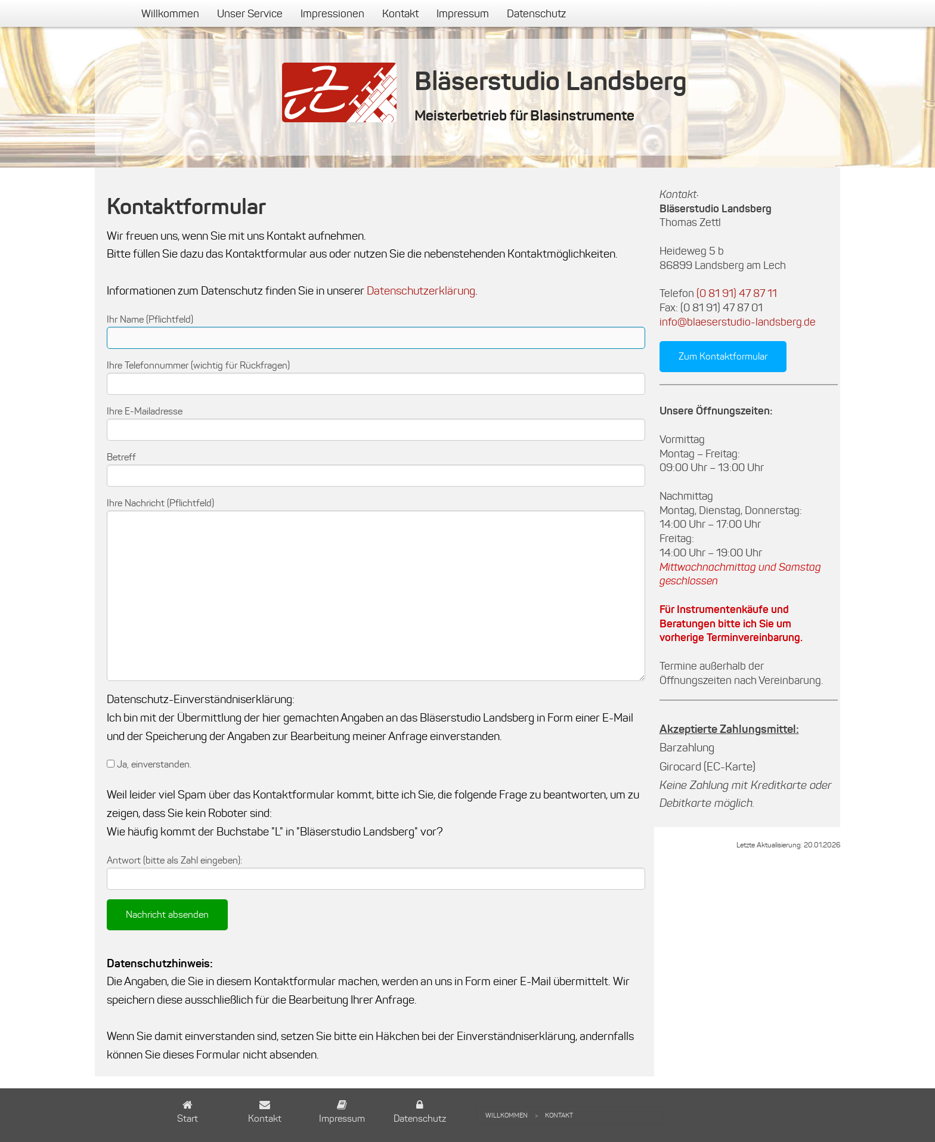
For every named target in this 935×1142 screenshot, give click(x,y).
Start (187, 1118)
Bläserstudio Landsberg (550, 80)
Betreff (121, 457)
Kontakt (400, 13)
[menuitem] (170, 13)
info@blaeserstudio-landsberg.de (738, 322)
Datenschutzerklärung (421, 291)
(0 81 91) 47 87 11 (736, 293)
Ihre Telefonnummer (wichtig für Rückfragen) (198, 365)
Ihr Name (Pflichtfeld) (150, 319)
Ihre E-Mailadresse (144, 411)
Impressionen (332, 13)
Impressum (462, 13)
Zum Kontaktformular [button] (723, 356)
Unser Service (250, 13)
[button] (187, 1113)
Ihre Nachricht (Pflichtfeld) (160, 503)
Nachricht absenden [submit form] (167, 914)
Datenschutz (536, 13)
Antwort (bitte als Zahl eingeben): (174, 860)
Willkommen (170, 13)
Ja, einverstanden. (149, 764)
